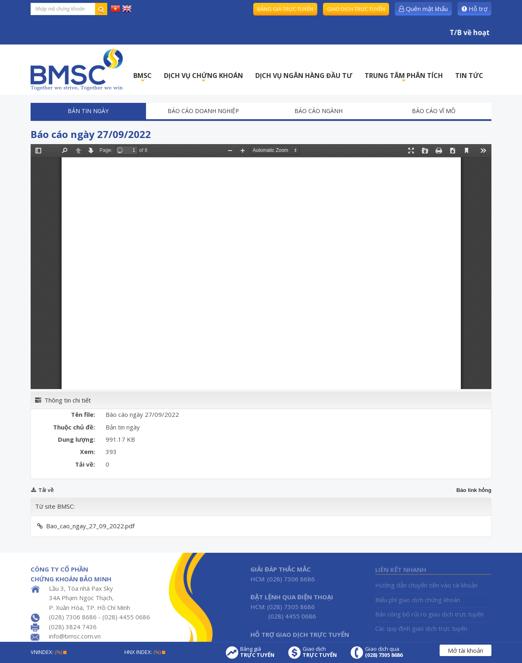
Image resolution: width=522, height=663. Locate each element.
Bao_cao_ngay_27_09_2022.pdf (90, 526)
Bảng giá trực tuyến (285, 9)
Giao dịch (320, 652)
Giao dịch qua (384, 652)
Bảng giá (257, 652)
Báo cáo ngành (318, 111)
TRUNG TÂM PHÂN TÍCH (404, 78)
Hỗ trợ (474, 8)
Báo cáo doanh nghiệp (203, 111)
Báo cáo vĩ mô (434, 111)
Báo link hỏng (473, 490)
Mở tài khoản (465, 650)
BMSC (142, 78)
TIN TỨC (469, 75)
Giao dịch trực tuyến (356, 9)
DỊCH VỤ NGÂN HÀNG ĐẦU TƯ (303, 75)
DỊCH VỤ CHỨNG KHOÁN (203, 78)
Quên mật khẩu (423, 8)
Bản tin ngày (88, 111)
